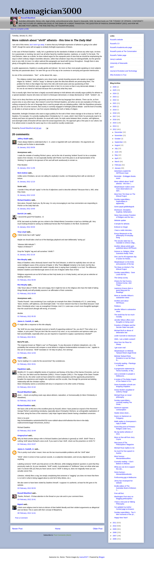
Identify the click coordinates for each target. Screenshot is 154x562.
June (117, 152)
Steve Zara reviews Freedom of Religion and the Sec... (125, 216)
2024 (115, 93)
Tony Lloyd (22, 232)
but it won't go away (37, 45)
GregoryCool (23, 435)
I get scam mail (119, 348)
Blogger (101, 557)
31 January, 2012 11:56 (26, 168)
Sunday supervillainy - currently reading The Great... (123, 402)
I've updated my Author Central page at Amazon (124, 508)
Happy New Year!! (121, 518)
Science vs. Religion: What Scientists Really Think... (124, 252)
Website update (120, 220)
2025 (115, 90)
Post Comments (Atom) (62, 535)
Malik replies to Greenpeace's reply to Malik (125, 422)
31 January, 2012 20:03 (26, 227)
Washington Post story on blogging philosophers (123, 498)
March (117, 161)
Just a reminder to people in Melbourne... (124, 375)
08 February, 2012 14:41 (27, 513)
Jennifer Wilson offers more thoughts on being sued (124, 321)
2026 (115, 87)
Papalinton (22, 369)
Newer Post (17, 529)
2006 (115, 539)
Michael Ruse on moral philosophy (122, 396)
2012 (115, 129)
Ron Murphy (22, 259)
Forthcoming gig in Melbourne (125, 477)
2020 (115, 106)
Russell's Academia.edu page (121, 47)
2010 (115, 526)
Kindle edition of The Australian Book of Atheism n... (125, 488)
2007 (115, 536)
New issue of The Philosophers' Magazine (124, 444)
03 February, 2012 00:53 (27, 488)
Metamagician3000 (46, 11)
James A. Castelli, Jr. (26, 321)
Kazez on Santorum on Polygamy (122, 417)
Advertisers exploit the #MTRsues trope (122, 172)
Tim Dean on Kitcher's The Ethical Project (124, 268)
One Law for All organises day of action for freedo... (125, 258)
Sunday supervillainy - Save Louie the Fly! (124, 273)
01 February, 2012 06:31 (27, 337)
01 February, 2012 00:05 (27, 280)
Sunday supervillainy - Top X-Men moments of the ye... (125, 513)
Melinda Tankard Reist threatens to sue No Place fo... (124, 358)
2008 (115, 532)
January (118, 168)
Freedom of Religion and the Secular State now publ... (124, 326)
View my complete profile (19, 29)
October (118, 139)
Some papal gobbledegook (124, 207)
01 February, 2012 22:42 (27, 387)
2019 (115, 110)
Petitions (117, 306)
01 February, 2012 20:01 (27, 364)
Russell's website (116, 40)
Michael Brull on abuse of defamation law (123, 331)
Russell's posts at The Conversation (123, 51)
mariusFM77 (84, 557)
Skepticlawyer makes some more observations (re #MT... (124, 189)
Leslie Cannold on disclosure (125, 336)
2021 (115, 103)
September (119, 142)
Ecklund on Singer (121, 227)
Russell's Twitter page (118, 55)
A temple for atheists (121, 224)
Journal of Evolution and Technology (123, 71)
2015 (115, 123)
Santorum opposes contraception (121, 409)
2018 (115, 113)
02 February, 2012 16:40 (27, 401)
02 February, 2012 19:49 (27, 431)
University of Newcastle (119, 63)
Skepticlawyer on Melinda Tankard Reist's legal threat (125, 352)
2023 (115, 97)
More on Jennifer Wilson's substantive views (123, 297)
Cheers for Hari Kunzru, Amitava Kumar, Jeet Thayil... (123, 283)
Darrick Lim (22, 214)
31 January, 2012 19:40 (26, 209)
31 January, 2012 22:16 (26, 255)
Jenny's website (116, 59)
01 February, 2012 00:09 (27, 293)
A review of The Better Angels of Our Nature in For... (125, 380)
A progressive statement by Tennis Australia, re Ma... (124, 370)
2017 (115, 116)
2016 (115, 119)
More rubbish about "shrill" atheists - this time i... (124, 183)
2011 (115, 523)
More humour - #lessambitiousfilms (122, 457)
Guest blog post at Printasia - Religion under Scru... (125, 428)
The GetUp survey (121, 278)
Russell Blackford (28, 18)
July (116, 148)
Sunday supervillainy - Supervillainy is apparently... (122, 201)
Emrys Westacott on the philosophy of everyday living (123, 236)
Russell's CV (115, 44)
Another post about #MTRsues (121, 302)
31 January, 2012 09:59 (26, 147)
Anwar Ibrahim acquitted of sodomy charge (124, 391)
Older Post (97, 529)
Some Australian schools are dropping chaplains (124, 386)
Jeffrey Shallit (23, 139)
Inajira (20, 358)
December (119, 132)
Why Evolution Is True (118, 75)
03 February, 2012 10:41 (27, 499)
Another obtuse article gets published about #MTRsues (125, 247)
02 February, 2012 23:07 (27, 444)
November (119, 135)
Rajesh (20, 504)
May (116, 155)
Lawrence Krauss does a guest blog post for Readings (123, 290)
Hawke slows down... (122, 413)
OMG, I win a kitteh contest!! (124, 339)
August (117, 145)
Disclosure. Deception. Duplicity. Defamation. (123, 211)
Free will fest (119, 493)
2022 (115, 100)
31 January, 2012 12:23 (26, 182)
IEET (112, 67)
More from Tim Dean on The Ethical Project (124, 195)
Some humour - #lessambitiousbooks (123, 473)
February (118, 165)
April (117, 158)
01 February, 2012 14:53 (27, 353)
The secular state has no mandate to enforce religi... (125, 242)
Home (57, 529)
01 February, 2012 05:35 (27, 316)
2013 (115, 126)
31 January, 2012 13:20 (26, 195)
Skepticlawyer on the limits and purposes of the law (124, 263)
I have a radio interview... (123, 230)
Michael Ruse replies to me (124, 448)
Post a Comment (21, 518)
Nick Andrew (23, 173)
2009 (115, 529)
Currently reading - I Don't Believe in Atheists (123, 463)
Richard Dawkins (24, 200)
